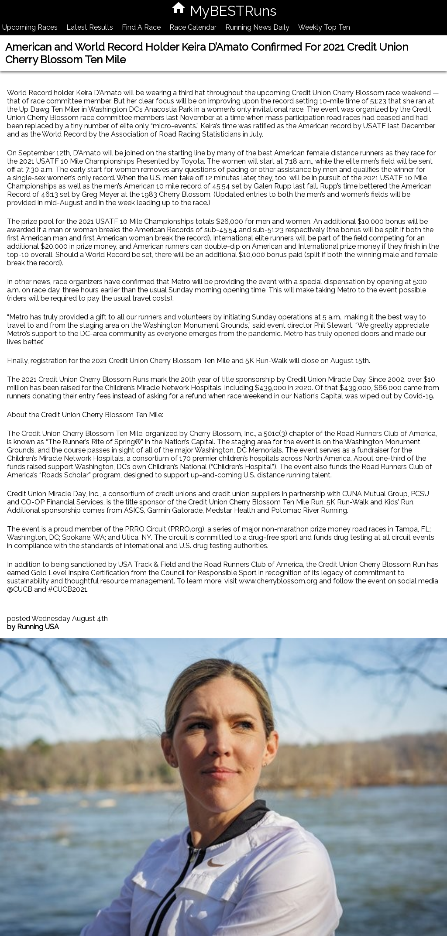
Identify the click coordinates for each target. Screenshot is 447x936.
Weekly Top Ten (324, 27)
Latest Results (89, 27)
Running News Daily (257, 27)
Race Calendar (193, 27)
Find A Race (141, 27)
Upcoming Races (30, 27)
